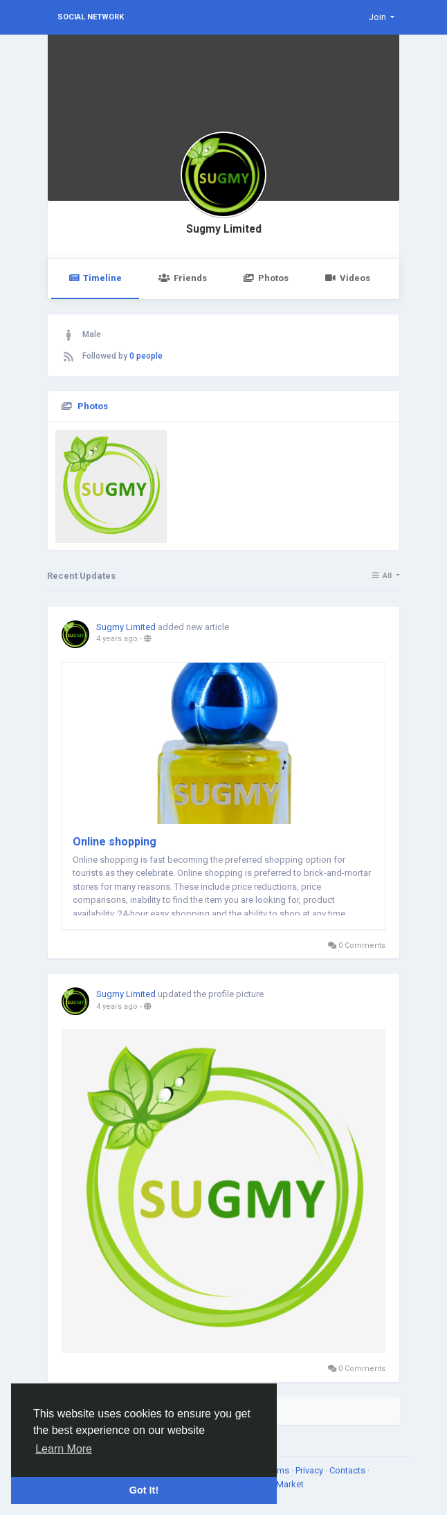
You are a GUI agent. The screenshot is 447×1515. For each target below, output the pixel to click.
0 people (146, 356)
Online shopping (114, 841)
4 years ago (117, 638)
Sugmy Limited (224, 229)
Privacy (310, 1470)
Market (290, 1484)
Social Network (90, 16)
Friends (182, 278)
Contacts (348, 1470)
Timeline (95, 278)
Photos (266, 278)
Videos (347, 278)
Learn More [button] (63, 1449)
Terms (278, 1470)
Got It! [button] (143, 1490)
